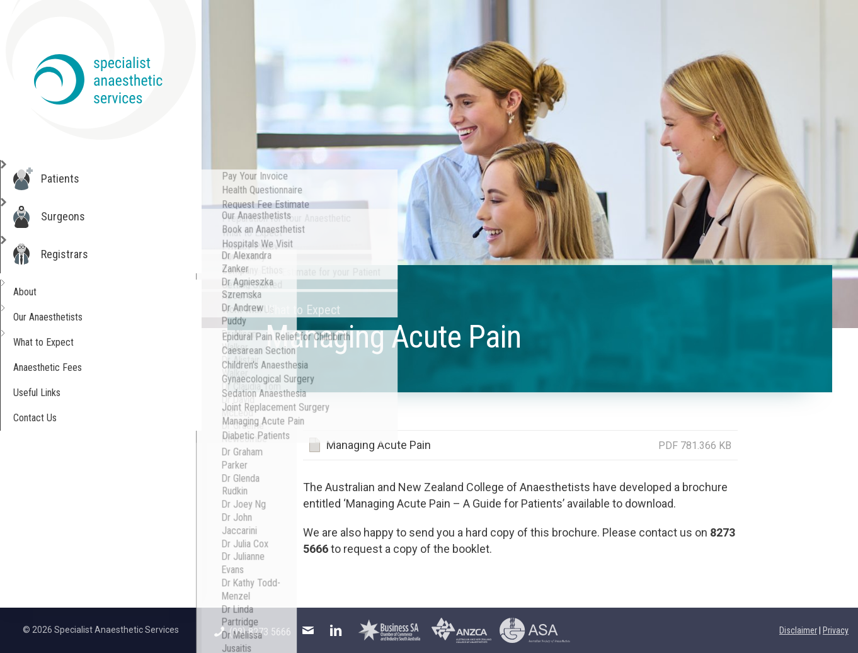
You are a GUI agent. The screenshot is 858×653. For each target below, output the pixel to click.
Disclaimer (798, 630)
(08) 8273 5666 (252, 632)
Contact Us (50, 417)
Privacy (836, 630)
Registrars (78, 254)
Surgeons (76, 216)
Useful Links (53, 392)
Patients (73, 178)
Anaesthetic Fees (65, 367)
